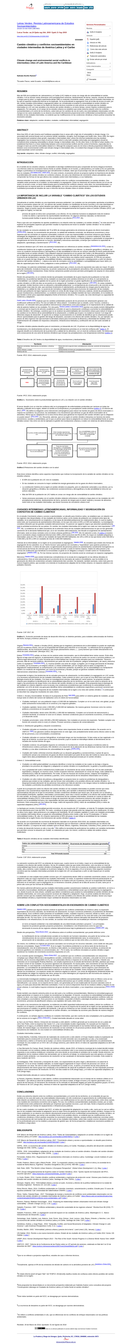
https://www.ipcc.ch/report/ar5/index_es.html (49, 1174)
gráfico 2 (97, 408)
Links (77, 1137)
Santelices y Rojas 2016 (102, 1264)
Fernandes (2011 (28, 655)
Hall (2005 (72, 695)
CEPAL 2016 (22, 232)
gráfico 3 (102, 533)
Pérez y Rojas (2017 (50, 955)
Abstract (22, 130)
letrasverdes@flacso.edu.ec (66, 1342)
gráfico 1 (108, 333)
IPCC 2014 (76, 217)
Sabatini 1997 (100, 927)
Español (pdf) (92, 39)
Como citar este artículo (98, 49)
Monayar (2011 (28, 645)
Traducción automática (96, 56)
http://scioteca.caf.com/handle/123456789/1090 (41, 1142)
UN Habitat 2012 (36, 172)
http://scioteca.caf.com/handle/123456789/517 (55, 1137)
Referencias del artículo (96, 46)
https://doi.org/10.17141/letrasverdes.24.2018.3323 (33, 36)
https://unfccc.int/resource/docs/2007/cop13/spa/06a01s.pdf (54, 1246)
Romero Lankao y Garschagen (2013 (71, 306)
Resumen (22, 91)
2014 (23, 410)
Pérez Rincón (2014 (41, 932)
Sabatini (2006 (78, 542)
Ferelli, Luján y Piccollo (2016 (26, 300)
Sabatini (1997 (21, 909)
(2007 (31, 731)
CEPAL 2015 (75, 748)
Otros (89, 73)
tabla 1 (103, 329)
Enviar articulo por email (96, 59)
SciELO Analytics (96, 32)
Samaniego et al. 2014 (98, 246)
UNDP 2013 (46, 172)
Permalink (91, 79)
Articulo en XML (93, 43)
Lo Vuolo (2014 (45, 945)
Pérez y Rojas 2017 (44, 1017)
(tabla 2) (72, 818)
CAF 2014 (30, 272)
